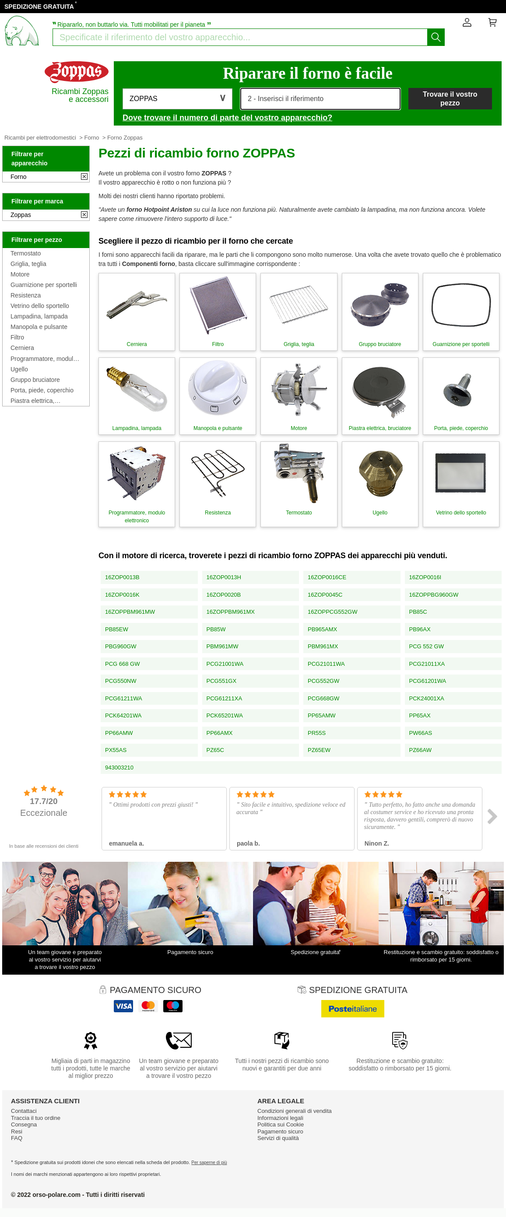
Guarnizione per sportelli (44, 284)
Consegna (24, 1124)
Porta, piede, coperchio (42, 390)
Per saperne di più (209, 1162)
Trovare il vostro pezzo (450, 98)
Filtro (17, 337)
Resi (16, 1131)
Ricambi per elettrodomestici (40, 137)
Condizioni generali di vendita (294, 1111)
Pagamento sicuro (280, 1131)
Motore (20, 274)
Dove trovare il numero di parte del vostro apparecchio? (227, 117)
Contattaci (24, 1111)
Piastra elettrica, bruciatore (32, 400)
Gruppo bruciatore (35, 379)
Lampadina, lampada (39, 316)
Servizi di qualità (278, 1138)
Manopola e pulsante (39, 326)
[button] (177, 98)
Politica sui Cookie (280, 1124)
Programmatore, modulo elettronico (44, 358)
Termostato (26, 253)
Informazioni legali (280, 1118)
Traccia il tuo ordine (35, 1118)
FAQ (16, 1138)
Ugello (19, 369)
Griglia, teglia (28, 263)
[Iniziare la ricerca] (436, 37)
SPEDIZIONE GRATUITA (39, 6)
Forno (91, 137)
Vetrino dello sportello (40, 305)
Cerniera (22, 347)
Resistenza (26, 295)
